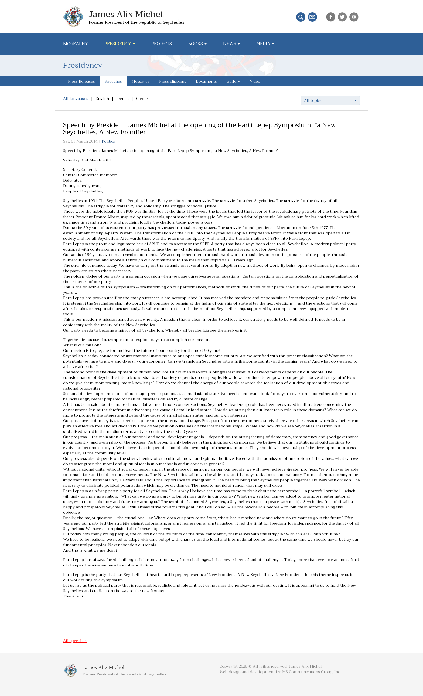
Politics (108, 141)
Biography (75, 44)
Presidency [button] (119, 44)
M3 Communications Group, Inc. (311, 671)
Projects (161, 44)
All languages (75, 98)
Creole (142, 98)
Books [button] (197, 44)
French (122, 98)
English (102, 98)
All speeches (75, 640)
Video (255, 81)
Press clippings (172, 81)
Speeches (113, 81)
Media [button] (265, 44)
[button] (330, 100)
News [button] (231, 44)
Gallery (233, 81)
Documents (206, 81)
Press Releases (81, 81)
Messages (140, 81)
